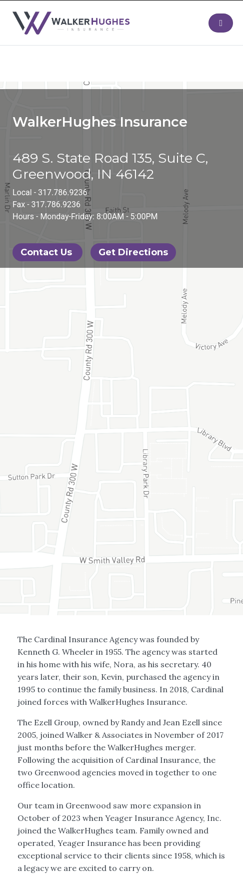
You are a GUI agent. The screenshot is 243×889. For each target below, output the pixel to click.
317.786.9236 (62, 192)
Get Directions (133, 252)
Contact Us (47, 252)
